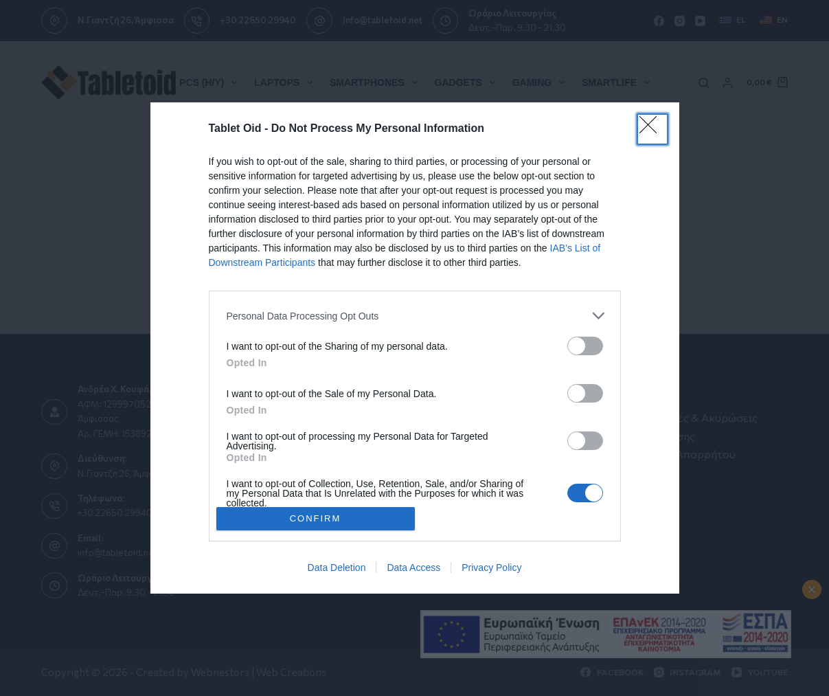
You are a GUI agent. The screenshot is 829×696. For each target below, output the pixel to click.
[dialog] (414, 348)
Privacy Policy (491, 567)
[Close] (652, 129)
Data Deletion (337, 567)
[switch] (585, 346)
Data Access (413, 567)
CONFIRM (315, 518)
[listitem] (415, 315)
